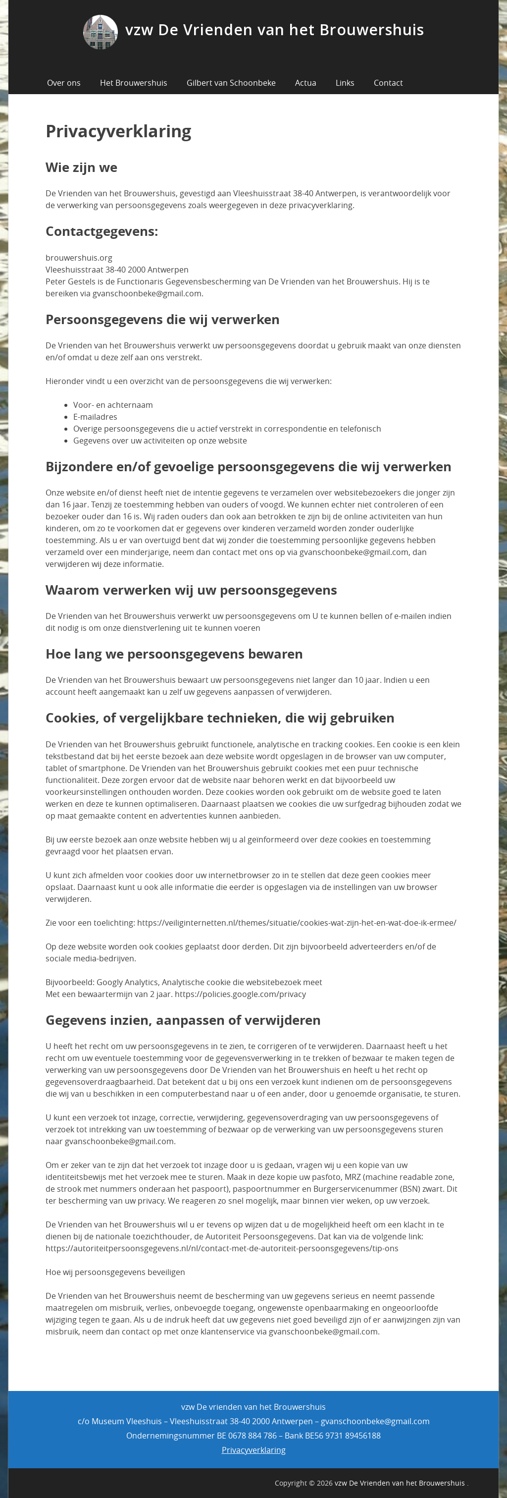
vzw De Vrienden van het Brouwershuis (274, 29)
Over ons (64, 82)
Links (345, 82)
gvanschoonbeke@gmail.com (375, 1421)
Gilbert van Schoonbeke (231, 82)
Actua (305, 82)
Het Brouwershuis (133, 82)
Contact (388, 82)
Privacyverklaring (254, 1449)
